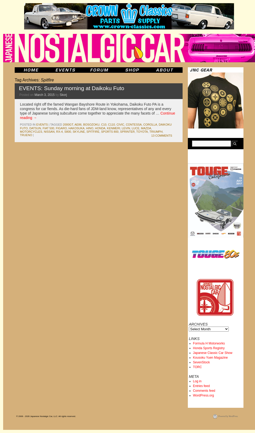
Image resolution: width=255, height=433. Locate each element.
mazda (146, 128)
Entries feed (201, 386)
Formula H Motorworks (209, 343)
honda (100, 128)
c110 (111, 124)
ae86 (78, 124)
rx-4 (59, 131)
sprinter (127, 131)
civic (120, 124)
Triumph (156, 131)
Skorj (63, 95)
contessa (134, 124)
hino (89, 128)
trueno (26, 135)
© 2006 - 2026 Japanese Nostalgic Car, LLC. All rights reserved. (46, 416)
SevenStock (201, 362)
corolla (150, 124)
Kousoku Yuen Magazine (210, 357)
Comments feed (204, 391)
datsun (35, 128)
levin (126, 128)
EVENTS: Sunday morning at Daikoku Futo (71, 88)
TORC (197, 367)
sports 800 (109, 131)
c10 (103, 124)
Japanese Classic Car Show (212, 353)
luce (135, 128)
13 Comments (161, 135)
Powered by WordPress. (228, 416)
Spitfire (93, 131)
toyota (142, 131)
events (42, 124)
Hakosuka (76, 128)
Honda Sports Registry (209, 348)
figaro (61, 128)
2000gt (68, 124)
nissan (49, 131)
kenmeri (113, 128)
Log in (197, 381)
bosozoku (91, 124)
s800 (67, 131)
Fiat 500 (48, 128)
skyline (79, 131)
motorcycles (31, 131)
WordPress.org (203, 395)
